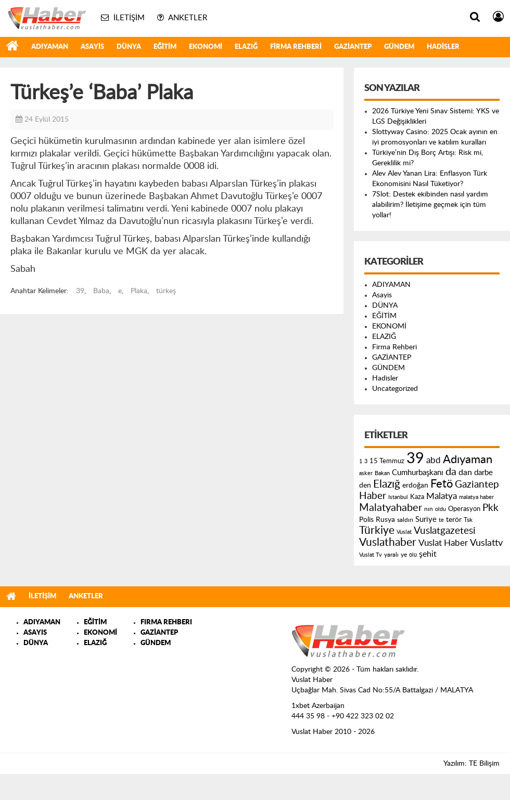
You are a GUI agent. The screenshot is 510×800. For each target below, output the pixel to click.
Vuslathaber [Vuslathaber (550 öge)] (387, 542)
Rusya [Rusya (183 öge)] (385, 519)
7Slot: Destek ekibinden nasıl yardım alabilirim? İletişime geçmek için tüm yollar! (430, 205)
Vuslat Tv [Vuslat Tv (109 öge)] (370, 555)
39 (80, 291)
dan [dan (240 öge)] (465, 472)
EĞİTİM (165, 47)
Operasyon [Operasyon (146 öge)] (464, 509)
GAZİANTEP (353, 47)
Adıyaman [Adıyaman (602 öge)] (467, 459)
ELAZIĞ (246, 47)
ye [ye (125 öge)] (404, 555)
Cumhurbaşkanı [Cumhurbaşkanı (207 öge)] (417, 473)
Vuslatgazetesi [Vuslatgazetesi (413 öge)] (445, 531)
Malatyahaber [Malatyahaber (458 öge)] (390, 508)
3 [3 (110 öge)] (365, 461)
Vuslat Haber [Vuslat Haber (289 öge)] (443, 543)
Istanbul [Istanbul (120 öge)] (398, 497)
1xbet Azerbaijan (318, 706)
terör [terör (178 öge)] (454, 519)
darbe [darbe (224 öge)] (483, 473)
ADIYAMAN (49, 47)
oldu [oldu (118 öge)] (440, 509)
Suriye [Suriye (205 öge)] (426, 519)
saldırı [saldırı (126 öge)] (405, 520)
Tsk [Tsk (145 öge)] (468, 520)
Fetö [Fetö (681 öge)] (441, 484)
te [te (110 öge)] (441, 520)
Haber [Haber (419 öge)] (372, 496)
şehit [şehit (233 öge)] (428, 554)
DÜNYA (129, 47)
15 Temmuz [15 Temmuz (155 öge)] (386, 461)
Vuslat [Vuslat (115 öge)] (404, 532)
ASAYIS (35, 632)
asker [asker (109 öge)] (366, 473)
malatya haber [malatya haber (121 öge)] (476, 497)
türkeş (166, 291)
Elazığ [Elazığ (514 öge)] (386, 484)
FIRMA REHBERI (166, 622)
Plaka (139, 291)
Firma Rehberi (296, 47)
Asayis (92, 47)
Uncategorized (395, 388)
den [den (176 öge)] (365, 485)
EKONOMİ (205, 47)
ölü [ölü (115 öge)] (413, 555)
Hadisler (443, 47)
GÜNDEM (399, 47)
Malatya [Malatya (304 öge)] (441, 496)
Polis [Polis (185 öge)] (366, 519)
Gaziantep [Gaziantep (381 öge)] (477, 485)
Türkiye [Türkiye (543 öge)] (376, 530)
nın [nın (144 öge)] (428, 509)
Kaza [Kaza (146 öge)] (417, 497)
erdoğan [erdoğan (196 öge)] (415, 485)
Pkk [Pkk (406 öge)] (490, 508)
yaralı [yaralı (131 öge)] (391, 555)
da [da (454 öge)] (450, 472)
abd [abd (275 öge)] (433, 460)
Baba (101, 291)
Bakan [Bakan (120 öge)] (382, 473)
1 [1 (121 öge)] (360, 461)
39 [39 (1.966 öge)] (415, 458)
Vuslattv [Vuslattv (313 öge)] (486, 543)
